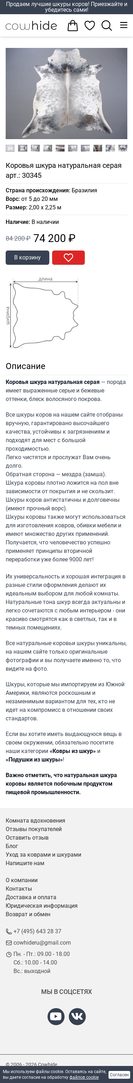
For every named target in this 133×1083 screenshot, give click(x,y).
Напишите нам (25, 863)
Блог (12, 846)
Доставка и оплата (31, 897)
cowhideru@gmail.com (42, 942)
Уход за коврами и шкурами (43, 854)
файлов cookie (84, 1077)
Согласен (119, 1074)
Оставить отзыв (27, 837)
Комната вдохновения (35, 820)
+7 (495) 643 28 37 (37, 931)
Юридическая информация (42, 905)
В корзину (27, 257)
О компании (22, 880)
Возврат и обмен (28, 914)
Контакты (19, 888)
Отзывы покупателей (34, 829)
